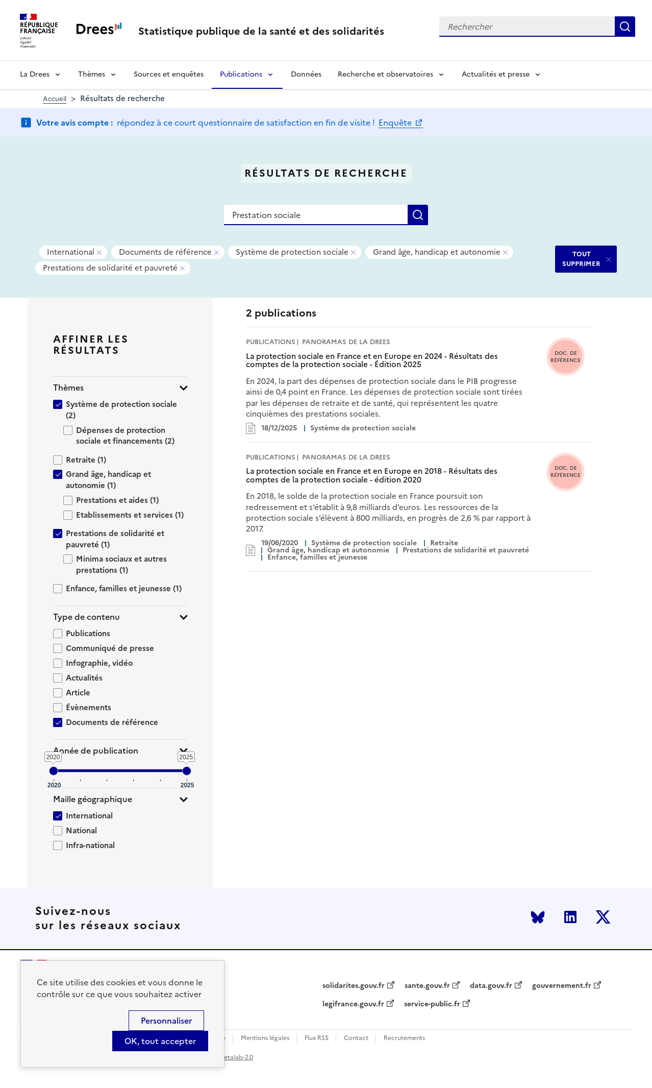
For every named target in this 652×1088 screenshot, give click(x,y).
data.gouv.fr (491, 986)
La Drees (34, 74)
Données (306, 74)
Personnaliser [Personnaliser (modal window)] (166, 1020)
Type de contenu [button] (86, 617)
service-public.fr (432, 1004)
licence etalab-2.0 (227, 1057)
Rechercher (625, 26)
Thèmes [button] (68, 388)
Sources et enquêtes (169, 74)
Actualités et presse (496, 74)
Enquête (396, 122)
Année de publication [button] (95, 751)
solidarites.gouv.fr (353, 986)
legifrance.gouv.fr (353, 1004)
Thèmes (91, 74)
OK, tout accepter (160, 1041)
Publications (241, 74)
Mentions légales (265, 1038)
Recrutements (404, 1038)
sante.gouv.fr (427, 986)
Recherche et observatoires (385, 74)
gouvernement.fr (561, 986)
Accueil (54, 99)
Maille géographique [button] (92, 799)
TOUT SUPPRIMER (581, 258)
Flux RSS (317, 1038)
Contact (356, 1038)
